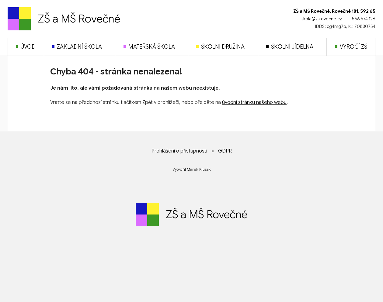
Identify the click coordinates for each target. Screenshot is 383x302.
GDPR (225, 151)
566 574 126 (363, 19)
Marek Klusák (199, 169)
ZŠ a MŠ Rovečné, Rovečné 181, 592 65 (334, 11)
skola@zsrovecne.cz (321, 19)
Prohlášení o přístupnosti (179, 151)
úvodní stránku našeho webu (254, 102)
